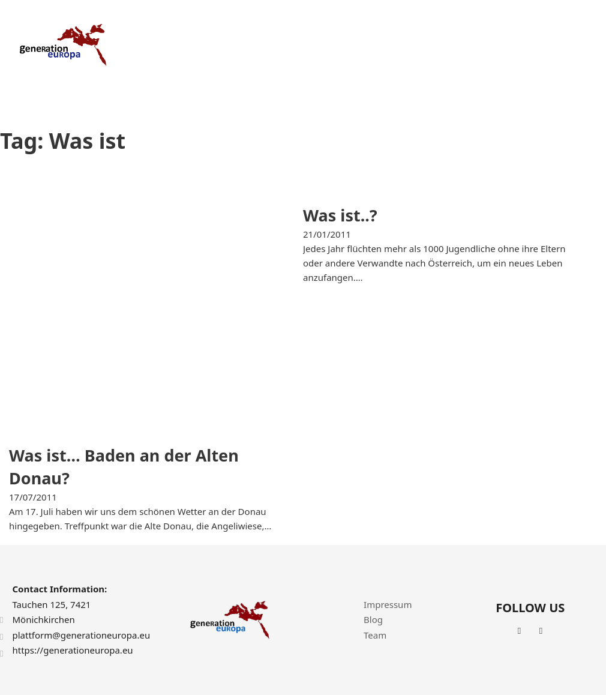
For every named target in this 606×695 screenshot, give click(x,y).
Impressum (388, 604)
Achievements (454, 44)
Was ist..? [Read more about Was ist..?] (340, 215)
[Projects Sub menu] (401, 45)
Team (375, 635)
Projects (374, 44)
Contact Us (565, 44)
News (512, 44)
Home (270, 44)
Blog (373, 619)
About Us (320, 44)
